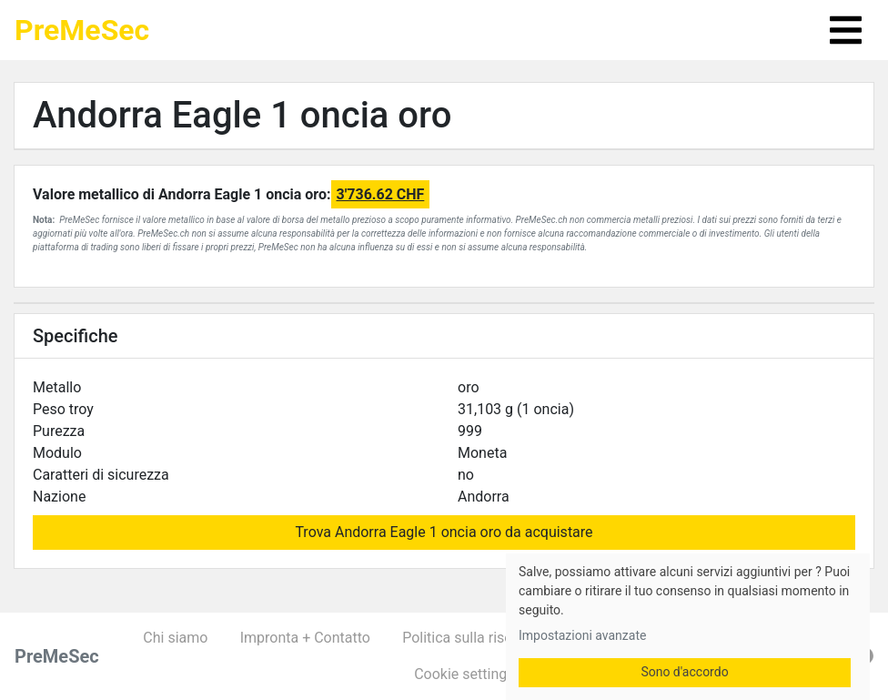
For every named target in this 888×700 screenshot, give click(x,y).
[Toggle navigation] (845, 30)
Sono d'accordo (684, 671)
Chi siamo (175, 637)
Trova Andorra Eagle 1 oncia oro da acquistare (443, 532)
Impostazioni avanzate (582, 635)
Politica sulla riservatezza (484, 637)
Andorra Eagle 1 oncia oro (242, 115)
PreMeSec (82, 30)
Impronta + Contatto (305, 637)
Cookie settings (464, 674)
